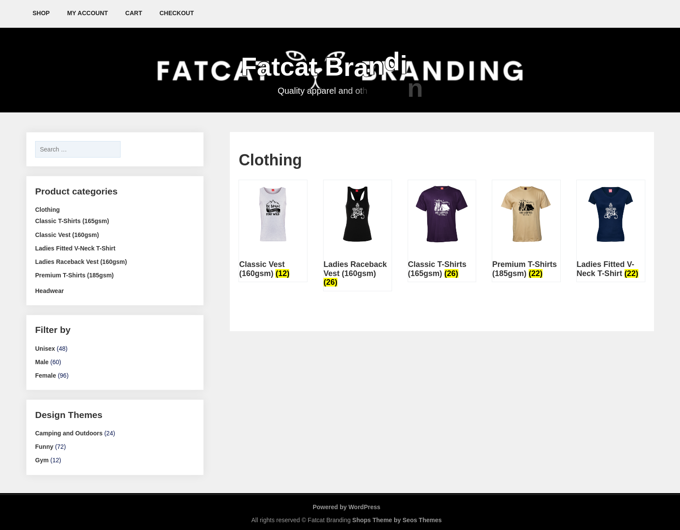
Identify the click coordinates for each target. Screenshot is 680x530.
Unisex (45, 348)
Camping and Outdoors (69, 433)
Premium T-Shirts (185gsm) (74, 275)
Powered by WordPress (346, 507)
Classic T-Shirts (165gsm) (72, 220)
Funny (44, 446)
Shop (41, 13)
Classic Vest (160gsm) (67, 234)
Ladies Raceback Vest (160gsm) (81, 261)
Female (45, 375)
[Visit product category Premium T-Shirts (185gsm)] (526, 231)
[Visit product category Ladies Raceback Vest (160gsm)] (358, 235)
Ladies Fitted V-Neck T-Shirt (75, 248)
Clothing (47, 209)
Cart (133, 13)
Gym (42, 460)
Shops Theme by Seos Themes (396, 520)
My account (87, 13)
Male (42, 362)
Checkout (177, 13)
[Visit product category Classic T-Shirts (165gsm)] (442, 231)
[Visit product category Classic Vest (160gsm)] (273, 231)
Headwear (49, 290)
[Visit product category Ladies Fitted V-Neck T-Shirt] (611, 231)
